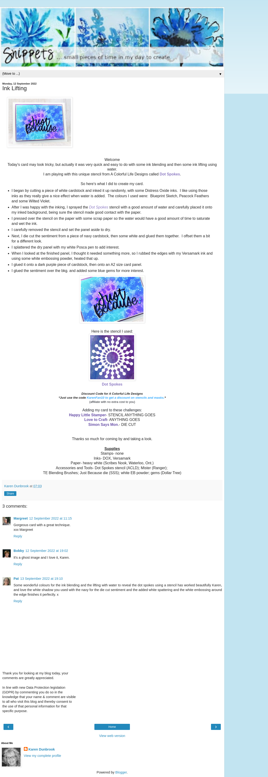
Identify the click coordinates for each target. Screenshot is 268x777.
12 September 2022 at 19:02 (46, 551)
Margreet (21, 518)
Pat (16, 578)
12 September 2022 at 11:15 (50, 518)
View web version (112, 736)
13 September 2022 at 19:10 (41, 578)
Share (10, 493)
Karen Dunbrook (42, 749)
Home (112, 727)
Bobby (19, 551)
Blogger (121, 772)
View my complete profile (42, 756)
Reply (18, 536)
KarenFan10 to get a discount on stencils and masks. (125, 397)
